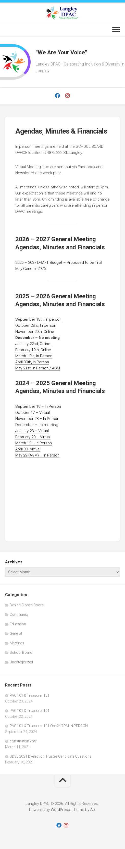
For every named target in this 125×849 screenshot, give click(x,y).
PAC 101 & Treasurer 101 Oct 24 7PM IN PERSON (49, 726)
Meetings (17, 643)
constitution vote (23, 741)
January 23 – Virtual (32, 431)
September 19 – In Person (38, 406)
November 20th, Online (34, 331)
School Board (21, 652)
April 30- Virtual (27, 449)
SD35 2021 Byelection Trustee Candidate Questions (51, 756)
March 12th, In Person (33, 356)
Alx (92, 809)
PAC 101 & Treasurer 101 (29, 695)
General (16, 633)
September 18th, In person (38, 319)
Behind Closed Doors (27, 605)
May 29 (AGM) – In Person (37, 455)
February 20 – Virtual (33, 437)
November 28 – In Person (37, 418)
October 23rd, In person (35, 325)
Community (19, 614)
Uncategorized (21, 662)
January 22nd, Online (33, 343)
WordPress (60, 809)
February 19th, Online (33, 350)
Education (18, 624)
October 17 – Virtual (33, 412)
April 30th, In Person (32, 362)
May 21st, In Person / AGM (37, 368)
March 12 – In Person (33, 443)
